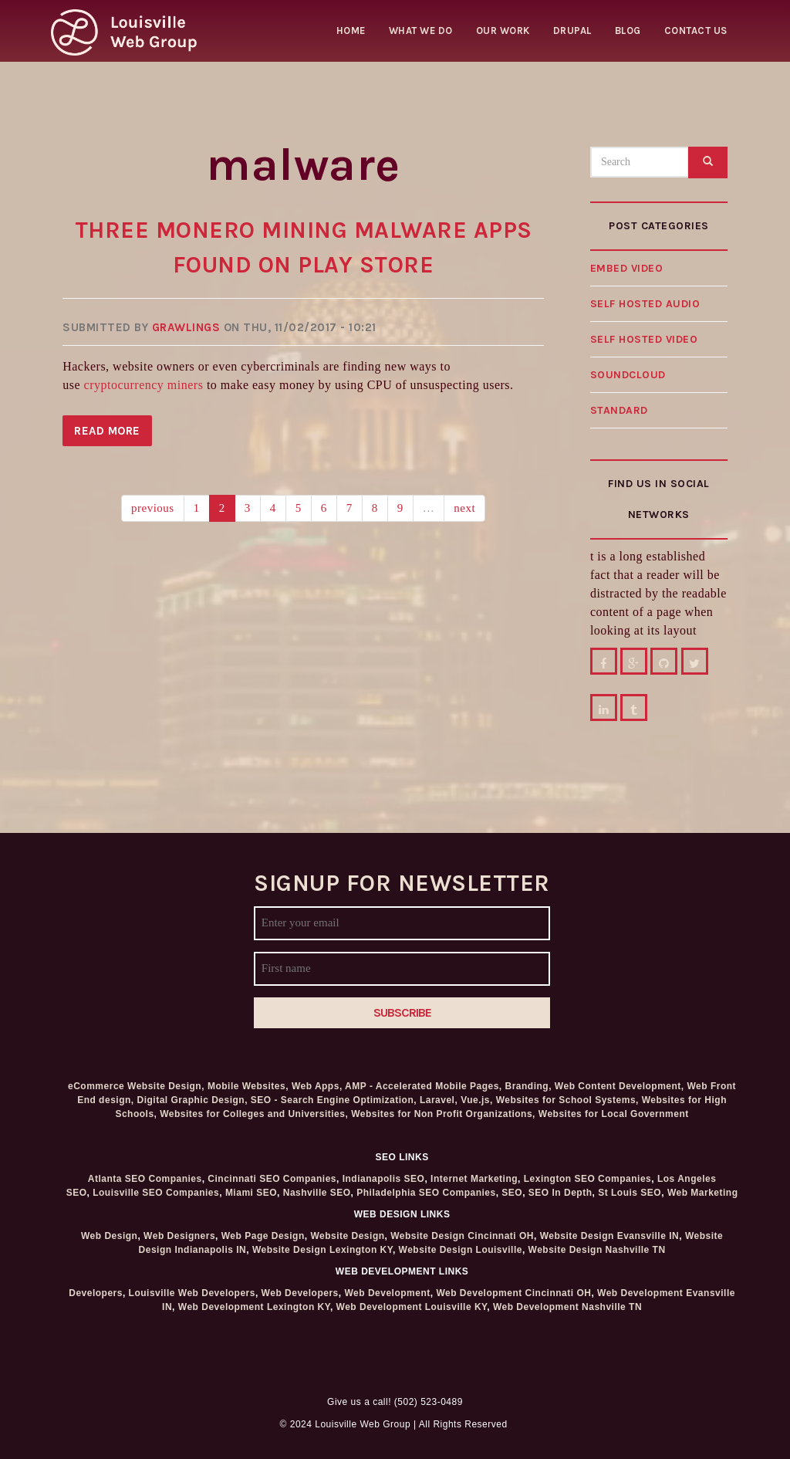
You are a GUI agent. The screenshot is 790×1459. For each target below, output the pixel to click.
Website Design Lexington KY (322, 1249)
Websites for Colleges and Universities (252, 1114)
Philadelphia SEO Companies (425, 1192)
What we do (421, 30)
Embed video (626, 268)
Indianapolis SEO (384, 1178)
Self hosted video (644, 339)
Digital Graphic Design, (192, 1100)
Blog (628, 30)
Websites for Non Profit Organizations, (444, 1114)
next (464, 508)
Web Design (109, 1236)
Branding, (528, 1086)
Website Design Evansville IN (610, 1236)
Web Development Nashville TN (567, 1307)
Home (351, 30)
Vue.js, (477, 1100)
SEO (511, 1192)
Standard (619, 410)
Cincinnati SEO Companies (272, 1178)
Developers (96, 1293)
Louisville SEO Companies (156, 1192)
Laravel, (438, 1100)
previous (152, 508)
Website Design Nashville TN (597, 1249)
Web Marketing (702, 1192)
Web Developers (300, 1293)
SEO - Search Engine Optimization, (334, 1100)
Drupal (572, 30)
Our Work (503, 30)
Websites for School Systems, (567, 1100)
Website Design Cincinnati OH (462, 1236)
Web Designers (179, 1236)
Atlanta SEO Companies (145, 1178)
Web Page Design (263, 1236)
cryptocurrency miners (144, 384)
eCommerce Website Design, (136, 1086)
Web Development (387, 1293)
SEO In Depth (560, 1192)
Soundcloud (628, 374)
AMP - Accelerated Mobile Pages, (423, 1086)
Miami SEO (251, 1192)
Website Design (347, 1236)
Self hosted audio (645, 303)
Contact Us (696, 30)
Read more (113, 433)
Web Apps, (317, 1086)
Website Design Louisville (460, 1249)
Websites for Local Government (613, 1114)
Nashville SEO (317, 1192)
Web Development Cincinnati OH (513, 1293)
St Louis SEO (629, 1192)
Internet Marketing (474, 1178)
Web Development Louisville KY (412, 1307)
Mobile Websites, (248, 1086)
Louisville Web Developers (192, 1293)
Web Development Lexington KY (254, 1307)
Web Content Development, (619, 1086)
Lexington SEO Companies (588, 1178)
